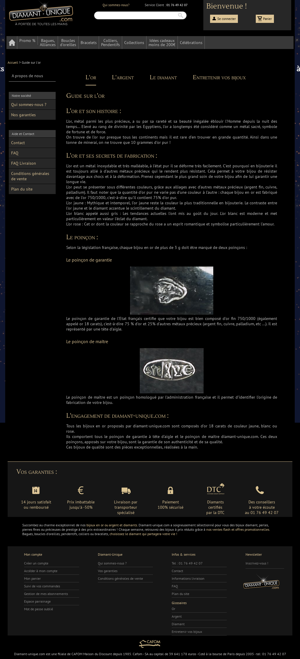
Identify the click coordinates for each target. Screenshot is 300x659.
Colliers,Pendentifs (110, 42)
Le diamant (163, 77)
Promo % (27, 40)
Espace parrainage (37, 601)
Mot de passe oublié (38, 609)
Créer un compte (36, 563)
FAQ (14, 153)
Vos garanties (107, 571)
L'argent (123, 77)
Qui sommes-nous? (116, 5)
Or (173, 608)
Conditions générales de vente (30, 176)
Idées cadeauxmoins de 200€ (162, 42)
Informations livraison (188, 578)
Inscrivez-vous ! (257, 563)
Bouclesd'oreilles (68, 42)
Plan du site (22, 189)
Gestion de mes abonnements (46, 593)
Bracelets (89, 42)
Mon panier (32, 578)
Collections (134, 42)
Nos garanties (23, 114)
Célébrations (191, 42)
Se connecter (226, 19)
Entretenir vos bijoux (219, 77)
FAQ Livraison (23, 163)
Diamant (178, 624)
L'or (91, 77)
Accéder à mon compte (40, 571)
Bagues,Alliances (48, 42)
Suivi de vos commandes (42, 586)
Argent (177, 616)
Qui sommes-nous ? (28, 104)
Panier (267, 19)
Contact (18, 142)
